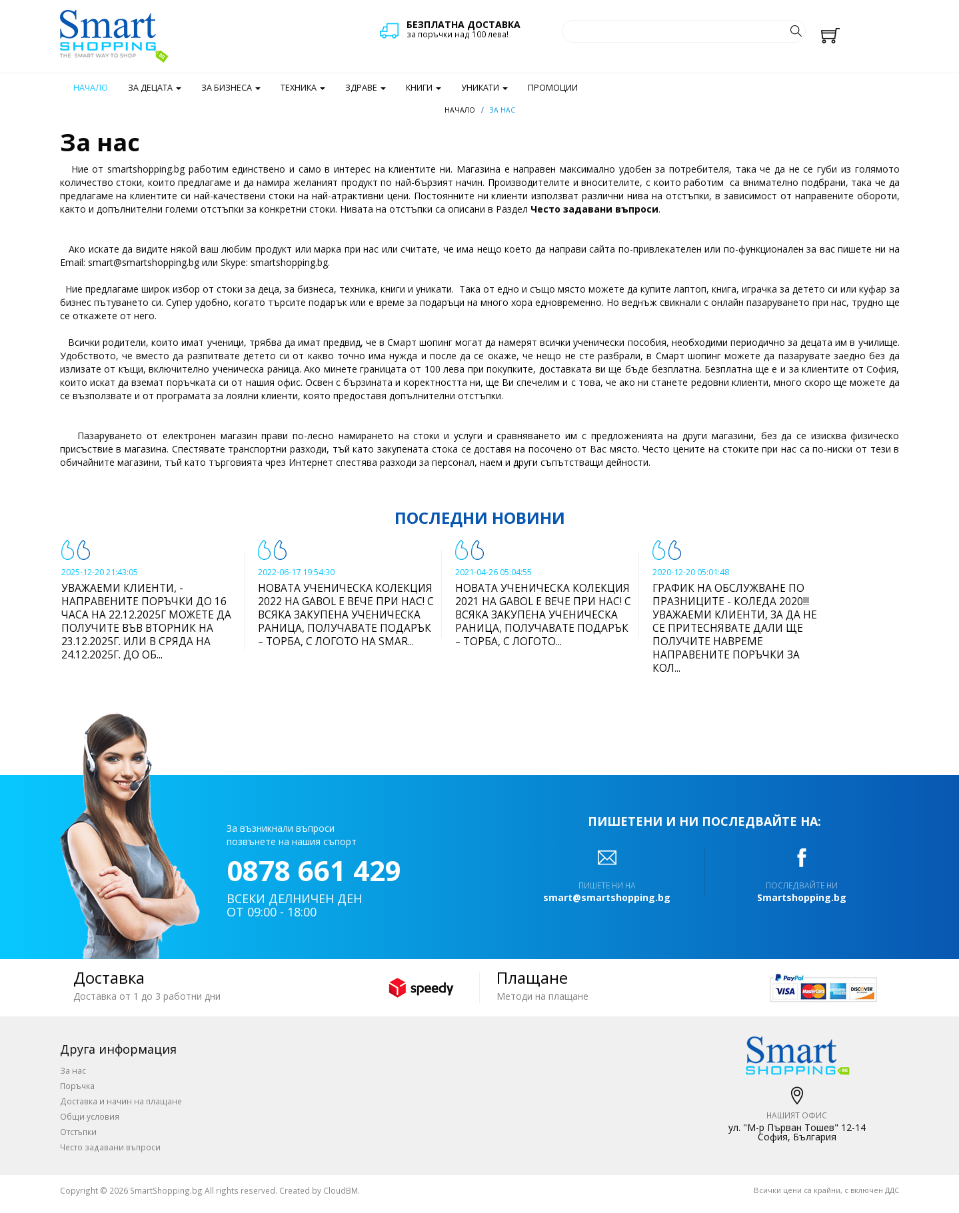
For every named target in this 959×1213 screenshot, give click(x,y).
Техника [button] (303, 87)
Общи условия (89, 1116)
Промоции (553, 87)
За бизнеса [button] (231, 87)
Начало (90, 87)
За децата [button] (154, 87)
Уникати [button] (484, 87)
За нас (73, 1070)
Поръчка (77, 1085)
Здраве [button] (365, 87)
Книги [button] (423, 87)
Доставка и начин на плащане (121, 1101)
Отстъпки (78, 1131)
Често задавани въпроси (594, 209)
